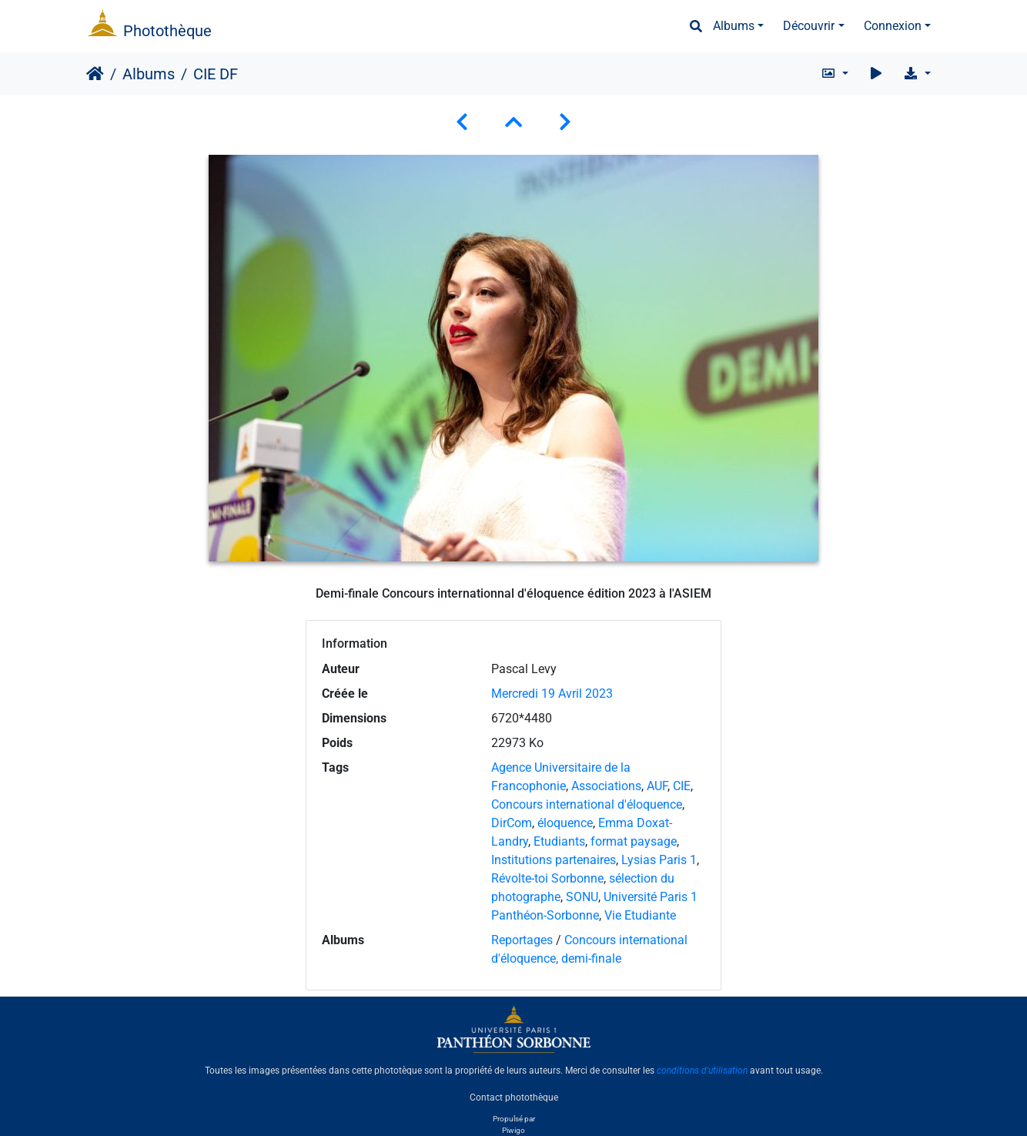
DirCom (511, 823)
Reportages (522, 940)
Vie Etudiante (640, 915)
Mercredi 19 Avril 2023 (552, 693)
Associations (606, 786)
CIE (682, 786)
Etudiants (559, 841)
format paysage (633, 841)
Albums (733, 25)
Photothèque (167, 31)
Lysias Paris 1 (659, 860)
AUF (657, 786)
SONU (582, 897)
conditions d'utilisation (702, 1070)
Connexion (893, 25)
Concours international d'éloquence (586, 804)
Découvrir (809, 25)
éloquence (565, 823)
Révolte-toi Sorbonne (547, 878)
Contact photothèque (514, 1096)
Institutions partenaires (553, 860)
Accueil (95, 73)
